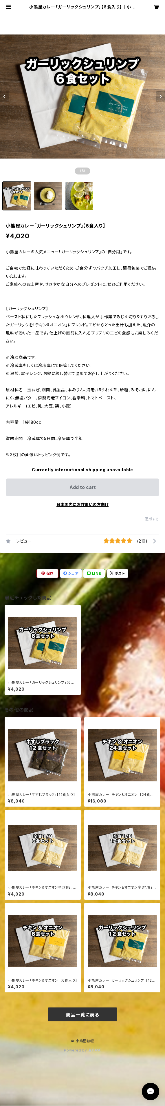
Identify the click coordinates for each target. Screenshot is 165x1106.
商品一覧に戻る (82, 1015)
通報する (152, 519)
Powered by (82, 1050)
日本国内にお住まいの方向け (82, 504)
